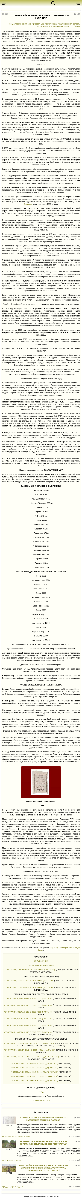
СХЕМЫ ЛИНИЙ (41, 961)
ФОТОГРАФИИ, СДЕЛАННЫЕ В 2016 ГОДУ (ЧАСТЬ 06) (28, 1012)
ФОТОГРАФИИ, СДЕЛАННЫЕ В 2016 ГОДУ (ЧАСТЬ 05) (28, 1005)
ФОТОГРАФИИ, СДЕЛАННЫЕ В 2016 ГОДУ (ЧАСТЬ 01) (29, 970)
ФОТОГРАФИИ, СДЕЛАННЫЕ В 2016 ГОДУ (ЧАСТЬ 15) (34, 1072)
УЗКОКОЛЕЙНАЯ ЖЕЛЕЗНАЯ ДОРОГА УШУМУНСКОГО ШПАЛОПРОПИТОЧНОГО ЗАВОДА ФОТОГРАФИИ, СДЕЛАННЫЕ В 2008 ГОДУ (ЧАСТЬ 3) (43, 1167)
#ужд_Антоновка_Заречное (49, 26)
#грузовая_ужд (38, 24)
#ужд (11, 24)
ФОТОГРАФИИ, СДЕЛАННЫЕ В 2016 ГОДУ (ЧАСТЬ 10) (29, 1043)
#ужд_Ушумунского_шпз (12, 1187)
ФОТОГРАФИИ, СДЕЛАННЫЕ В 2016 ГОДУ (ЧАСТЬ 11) (29, 1050)
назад (41, 1092)
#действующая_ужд (53, 24)
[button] (4, 3)
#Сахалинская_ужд (10, 1136)
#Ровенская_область (71, 24)
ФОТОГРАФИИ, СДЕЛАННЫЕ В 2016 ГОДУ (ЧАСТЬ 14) (34, 1068)
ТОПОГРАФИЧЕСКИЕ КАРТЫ (41, 965)
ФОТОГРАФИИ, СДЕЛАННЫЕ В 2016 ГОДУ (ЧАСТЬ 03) (28, 987)
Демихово (28, 204)
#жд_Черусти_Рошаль (11, 1160)
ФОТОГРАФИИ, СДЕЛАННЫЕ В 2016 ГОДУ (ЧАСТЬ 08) (28, 1025)
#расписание (24, 1136)
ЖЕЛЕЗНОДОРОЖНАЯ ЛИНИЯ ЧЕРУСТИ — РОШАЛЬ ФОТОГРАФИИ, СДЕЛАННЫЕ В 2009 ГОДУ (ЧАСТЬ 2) (43, 1143)
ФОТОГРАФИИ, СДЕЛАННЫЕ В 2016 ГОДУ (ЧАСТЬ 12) (31, 1057)
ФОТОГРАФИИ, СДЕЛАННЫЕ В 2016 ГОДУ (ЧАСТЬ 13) (34, 1063)
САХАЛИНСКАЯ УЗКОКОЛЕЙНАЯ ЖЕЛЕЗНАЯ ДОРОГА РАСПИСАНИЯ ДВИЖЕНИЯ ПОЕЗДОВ (43, 1119)
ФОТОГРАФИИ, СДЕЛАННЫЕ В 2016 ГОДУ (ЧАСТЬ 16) (34, 1076)
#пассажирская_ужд (22, 24)
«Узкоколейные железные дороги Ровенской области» (41, 1096)
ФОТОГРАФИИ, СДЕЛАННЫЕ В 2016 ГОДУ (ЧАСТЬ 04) (28, 998)
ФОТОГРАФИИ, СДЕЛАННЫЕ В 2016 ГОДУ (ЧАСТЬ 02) (28, 981)
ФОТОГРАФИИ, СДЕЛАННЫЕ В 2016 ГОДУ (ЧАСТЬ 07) (28, 1019)
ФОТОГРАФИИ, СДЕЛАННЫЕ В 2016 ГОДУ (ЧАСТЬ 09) (28, 1032)
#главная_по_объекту (70, 26)
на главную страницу (41, 1100)
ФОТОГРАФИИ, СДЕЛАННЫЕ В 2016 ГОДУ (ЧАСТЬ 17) (34, 1081)
